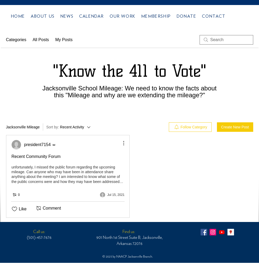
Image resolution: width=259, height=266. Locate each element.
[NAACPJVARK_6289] (204, 232)
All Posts (41, 39)
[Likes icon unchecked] (14, 209)
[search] (226, 40)
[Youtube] (222, 232)
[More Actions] (121, 143)
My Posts (64, 39)
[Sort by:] (68, 127)
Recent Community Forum (36, 156)
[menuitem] (190, 127)
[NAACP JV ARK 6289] (213, 232)
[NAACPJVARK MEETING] (230, 232)
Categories (16, 39)
